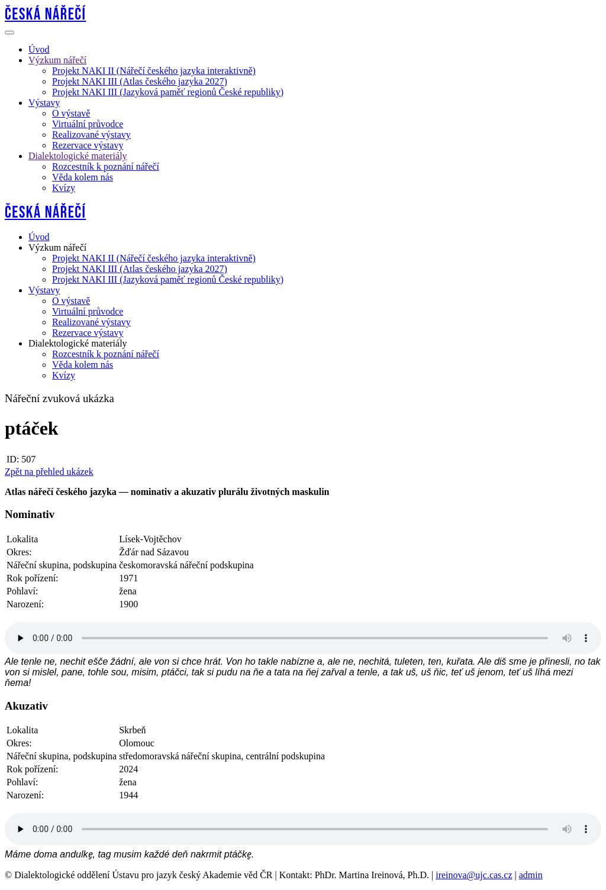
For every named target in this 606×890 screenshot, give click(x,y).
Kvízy (63, 188)
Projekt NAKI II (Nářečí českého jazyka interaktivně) (154, 71)
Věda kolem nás (82, 177)
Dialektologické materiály (77, 156)
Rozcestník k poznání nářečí (105, 166)
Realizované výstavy (91, 135)
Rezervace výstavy (87, 145)
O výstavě (71, 113)
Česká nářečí (45, 14)
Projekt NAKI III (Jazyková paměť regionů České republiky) (167, 92)
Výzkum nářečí (57, 60)
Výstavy (44, 103)
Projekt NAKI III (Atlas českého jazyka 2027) (139, 81)
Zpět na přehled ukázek (49, 472)
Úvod (39, 49)
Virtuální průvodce (87, 124)
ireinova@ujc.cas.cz (474, 875)
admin (531, 875)
